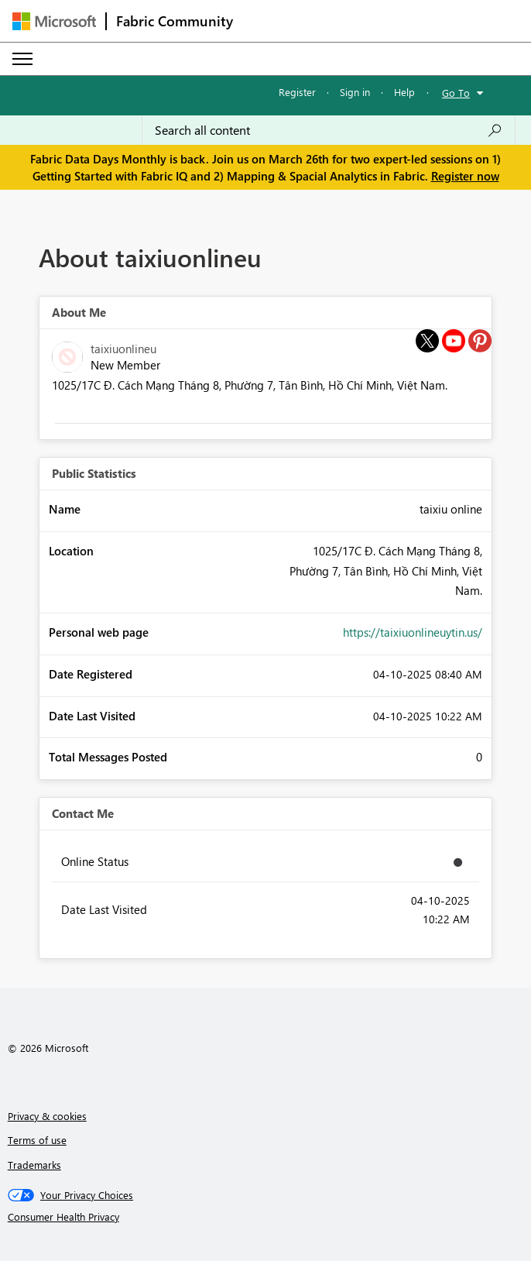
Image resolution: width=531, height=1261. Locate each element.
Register (297, 91)
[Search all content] (329, 130)
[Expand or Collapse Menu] (22, 59)
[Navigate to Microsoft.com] (54, 21)
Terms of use (37, 1139)
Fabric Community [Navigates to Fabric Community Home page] (174, 21)
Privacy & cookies (47, 1115)
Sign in (355, 91)
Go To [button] (456, 92)
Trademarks (34, 1164)
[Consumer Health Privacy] (266, 1217)
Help (404, 91)
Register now (465, 176)
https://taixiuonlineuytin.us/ (412, 632)
